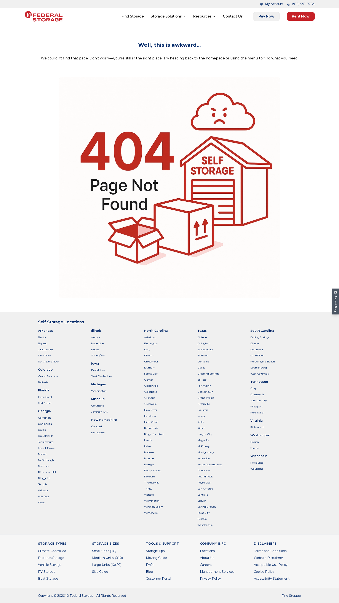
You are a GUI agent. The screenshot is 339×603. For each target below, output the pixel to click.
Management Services (217, 572)
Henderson (150, 416)
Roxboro (149, 476)
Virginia (256, 421)
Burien (254, 441)
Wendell (149, 494)
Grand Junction (48, 376)
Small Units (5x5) (104, 551)
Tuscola (202, 518)
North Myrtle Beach (262, 361)
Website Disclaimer (268, 558)
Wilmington (152, 500)
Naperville (97, 343)
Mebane (149, 452)
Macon (42, 454)
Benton (42, 337)
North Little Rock (48, 361)
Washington (99, 390)
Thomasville (151, 482)
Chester (255, 343)
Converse (203, 361)
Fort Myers (44, 403)
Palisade (43, 382)
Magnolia (203, 440)
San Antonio (205, 488)
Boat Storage (48, 579)
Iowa (95, 363)
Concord (96, 426)
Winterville (151, 512)
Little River (257, 355)
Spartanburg (258, 367)
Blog (149, 572)
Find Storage (133, 16)
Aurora (95, 337)
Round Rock (205, 476)
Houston (202, 410)
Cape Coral (45, 397)
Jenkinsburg (46, 441)
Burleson (202, 355)
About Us (207, 558)
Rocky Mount (152, 470)
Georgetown (205, 391)
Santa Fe (202, 494)
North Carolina (156, 331)
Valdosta (43, 490)
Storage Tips (155, 551)
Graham (149, 397)
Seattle (254, 448)
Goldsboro (150, 391)
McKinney (203, 446)
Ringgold (44, 478)
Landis (148, 440)
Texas (202, 331)
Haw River (150, 410)
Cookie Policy (264, 572)
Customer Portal (158, 579)
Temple (42, 484)
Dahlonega (45, 423)
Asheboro (150, 337)
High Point (151, 422)
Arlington (203, 343)
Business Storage (51, 558)
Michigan (98, 384)
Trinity (148, 488)
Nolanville (203, 458)
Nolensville (256, 412)
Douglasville (45, 435)
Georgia (44, 411)
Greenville (150, 403)
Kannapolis (151, 428)
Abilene (202, 337)
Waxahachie (205, 524)
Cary (147, 349)
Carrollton (44, 417)
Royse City (204, 482)
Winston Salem (153, 506)
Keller (200, 422)
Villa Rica (43, 496)
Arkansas (45, 331)
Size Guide (100, 572)
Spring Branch (206, 506)
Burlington (151, 343)
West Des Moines (101, 376)
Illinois (96, 331)
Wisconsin (258, 456)
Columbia (97, 405)
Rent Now (301, 16)
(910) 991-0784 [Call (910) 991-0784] (301, 4)
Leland (148, 446)
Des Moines (98, 370)
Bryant (42, 343)
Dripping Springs (208, 373)
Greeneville (257, 394)
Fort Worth (204, 385)
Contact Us (233, 16)
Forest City (151, 373)
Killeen (201, 428)
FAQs (150, 565)
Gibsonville (151, 385)
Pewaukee (256, 462)
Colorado (45, 370)
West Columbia (260, 373)
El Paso (201, 379)
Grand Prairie (205, 397)
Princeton (203, 470)
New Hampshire (104, 420)
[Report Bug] (335, 301)
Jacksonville (45, 349)
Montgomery (205, 452)
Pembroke (97, 432)
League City (204, 434)
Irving (201, 416)
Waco (41, 502)
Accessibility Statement (271, 579)
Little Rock (44, 355)
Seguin (201, 500)
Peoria (95, 349)
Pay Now (266, 16)
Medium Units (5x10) (107, 558)
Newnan (43, 466)
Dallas (42, 429)
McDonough (46, 460)
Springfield (98, 355)
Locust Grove (46, 448)
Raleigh (149, 464)
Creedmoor (151, 361)
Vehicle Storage (50, 565)
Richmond (257, 427)
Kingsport (256, 406)
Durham (149, 367)
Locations (207, 551)
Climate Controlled (52, 551)
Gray (253, 388)
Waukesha (256, 468)
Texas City (203, 512)
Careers (205, 565)
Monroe (149, 458)
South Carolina (262, 331)
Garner (148, 379)
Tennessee (259, 382)
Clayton (149, 355)
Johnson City (258, 400)
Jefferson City (99, 411)
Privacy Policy (210, 579)
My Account (271, 4)
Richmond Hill (47, 472)
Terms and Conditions (270, 551)
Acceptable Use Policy (271, 565)
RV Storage (46, 572)
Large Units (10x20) (106, 565)
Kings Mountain (154, 434)
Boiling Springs (259, 337)
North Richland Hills (209, 464)
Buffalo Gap (205, 349)
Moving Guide (156, 558)
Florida (43, 390)
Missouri (98, 399)
